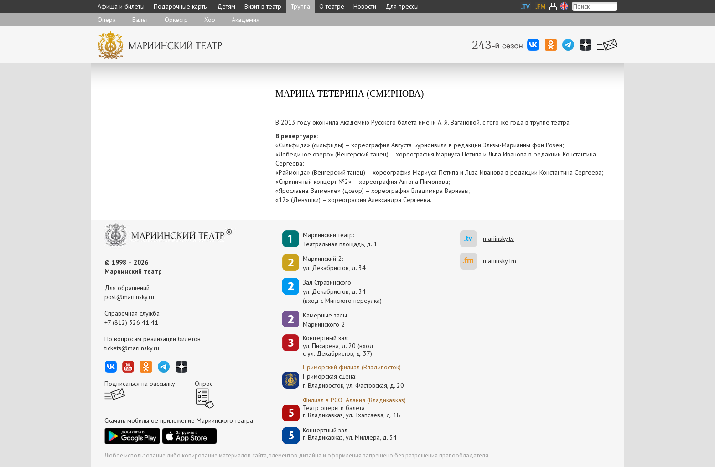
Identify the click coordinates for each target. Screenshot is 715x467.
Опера (107, 20)
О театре (331, 6)
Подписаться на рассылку (139, 383)
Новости (364, 6)
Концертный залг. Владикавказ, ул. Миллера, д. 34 (350, 434)
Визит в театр (262, 6)
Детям (226, 6)
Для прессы (402, 6)
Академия (245, 20)
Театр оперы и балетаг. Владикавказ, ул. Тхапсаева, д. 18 (351, 412)
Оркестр (176, 20)
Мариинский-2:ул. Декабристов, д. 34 (334, 263)
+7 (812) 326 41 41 (131, 322)
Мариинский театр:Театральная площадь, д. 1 (340, 239)
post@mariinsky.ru (129, 297)
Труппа (300, 6)
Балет (140, 20)
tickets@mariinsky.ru (131, 348)
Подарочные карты (181, 6)
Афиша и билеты (121, 6)
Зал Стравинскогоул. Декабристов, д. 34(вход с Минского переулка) (342, 291)
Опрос (203, 383)
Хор (209, 20)
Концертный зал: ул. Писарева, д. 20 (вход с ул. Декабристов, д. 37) (338, 345)
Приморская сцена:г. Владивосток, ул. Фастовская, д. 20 (344, 380)
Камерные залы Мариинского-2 (325, 319)
